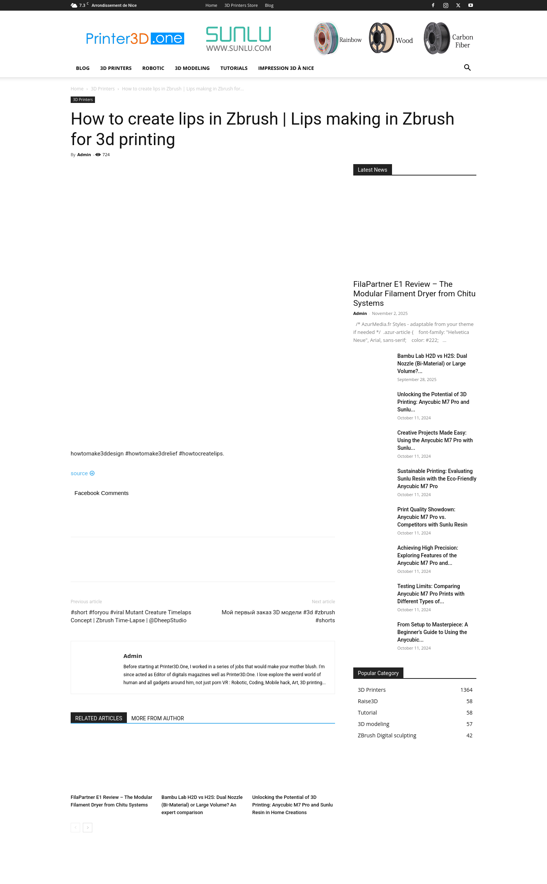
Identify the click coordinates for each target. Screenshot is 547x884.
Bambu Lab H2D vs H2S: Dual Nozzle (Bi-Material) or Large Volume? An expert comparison (202, 804)
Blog (269, 5)
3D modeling (192, 68)
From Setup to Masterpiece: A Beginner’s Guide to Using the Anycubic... (432, 632)
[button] (467, 68)
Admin (84, 154)
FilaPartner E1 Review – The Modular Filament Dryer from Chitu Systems (414, 294)
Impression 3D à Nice (286, 68)
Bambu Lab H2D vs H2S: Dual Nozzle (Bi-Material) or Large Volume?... (432, 363)
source (83, 473)
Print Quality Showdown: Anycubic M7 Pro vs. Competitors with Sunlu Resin (432, 517)
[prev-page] (75, 827)
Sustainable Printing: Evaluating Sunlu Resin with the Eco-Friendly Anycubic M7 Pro (436, 478)
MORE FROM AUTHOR (157, 718)
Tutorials (234, 68)
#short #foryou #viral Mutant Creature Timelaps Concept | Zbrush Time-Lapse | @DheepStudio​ (131, 616)
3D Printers (116, 68)
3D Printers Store (241, 5)
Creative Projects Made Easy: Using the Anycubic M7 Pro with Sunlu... (435, 440)
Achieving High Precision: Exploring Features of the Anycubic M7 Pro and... (427, 555)
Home (211, 5)
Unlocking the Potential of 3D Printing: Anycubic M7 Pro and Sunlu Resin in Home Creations (292, 804)
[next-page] (87, 827)
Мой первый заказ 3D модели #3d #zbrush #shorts (278, 616)
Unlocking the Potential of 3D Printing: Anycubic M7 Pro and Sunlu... (433, 402)
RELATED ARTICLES (98, 718)
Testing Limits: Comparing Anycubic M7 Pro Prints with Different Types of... (431, 593)
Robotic (153, 68)
